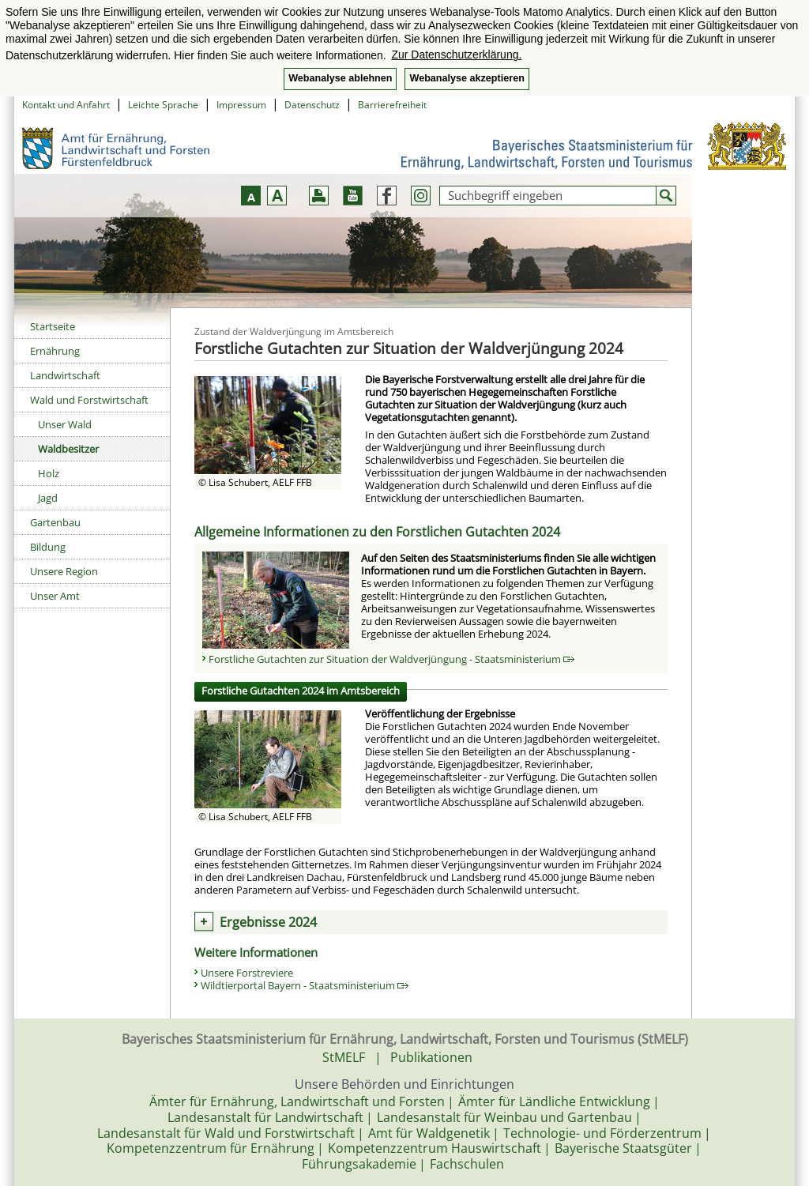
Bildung (48, 547)
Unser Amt (55, 596)
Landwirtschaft (65, 375)
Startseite (52, 326)
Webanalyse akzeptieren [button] (466, 78)
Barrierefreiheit (392, 104)
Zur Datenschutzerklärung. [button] (456, 54)
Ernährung (55, 351)
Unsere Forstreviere (247, 973)
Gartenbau (55, 522)
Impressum (241, 104)
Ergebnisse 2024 (268, 922)
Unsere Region (64, 571)
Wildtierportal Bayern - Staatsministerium (304, 985)
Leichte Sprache (163, 104)
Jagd (48, 498)
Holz (48, 473)
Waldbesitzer (68, 449)
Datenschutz (312, 104)
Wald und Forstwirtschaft (89, 400)
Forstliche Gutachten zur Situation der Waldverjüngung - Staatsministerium (391, 659)
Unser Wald (65, 424)
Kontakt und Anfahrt (66, 104)
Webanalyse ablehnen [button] (340, 78)
